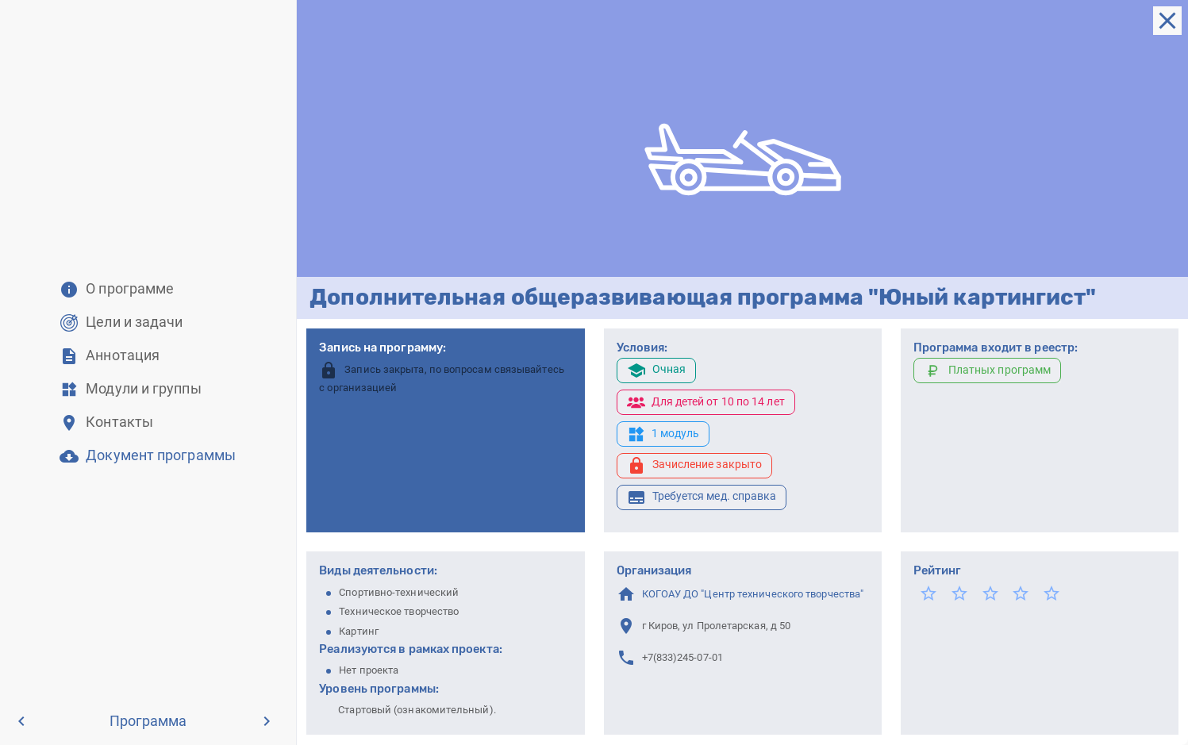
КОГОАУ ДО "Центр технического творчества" (753, 594)
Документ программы (161, 455)
